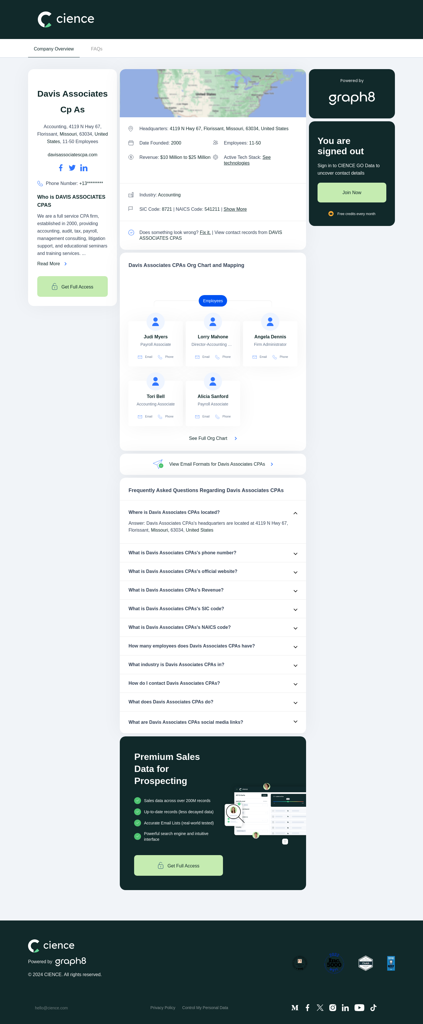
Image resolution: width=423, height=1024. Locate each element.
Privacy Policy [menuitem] (162, 1007)
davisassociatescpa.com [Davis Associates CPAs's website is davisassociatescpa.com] (72, 154)
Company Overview (54, 48)
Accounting (169, 194)
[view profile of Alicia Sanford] (213, 381)
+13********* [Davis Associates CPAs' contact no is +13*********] (91, 183)
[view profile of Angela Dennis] (270, 322)
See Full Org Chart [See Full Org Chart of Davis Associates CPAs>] (208, 438)
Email (145, 356)
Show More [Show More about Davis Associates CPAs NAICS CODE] (235, 209)
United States (200, 530)
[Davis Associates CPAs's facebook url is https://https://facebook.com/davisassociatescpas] (60, 167)
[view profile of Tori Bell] (155, 381)
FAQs (97, 48)
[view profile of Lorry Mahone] (213, 322)
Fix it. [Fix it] (205, 232)
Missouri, (160, 530)
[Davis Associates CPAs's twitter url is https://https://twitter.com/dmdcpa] (72, 167)
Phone (165, 356)
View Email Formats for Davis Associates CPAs (217, 464)
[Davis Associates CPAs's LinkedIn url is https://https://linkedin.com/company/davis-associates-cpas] (84, 167)
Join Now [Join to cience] (351, 192)
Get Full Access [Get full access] (72, 286)
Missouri (68, 134)
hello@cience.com (51, 1008)
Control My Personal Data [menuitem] (205, 1007)
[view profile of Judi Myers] (155, 322)
